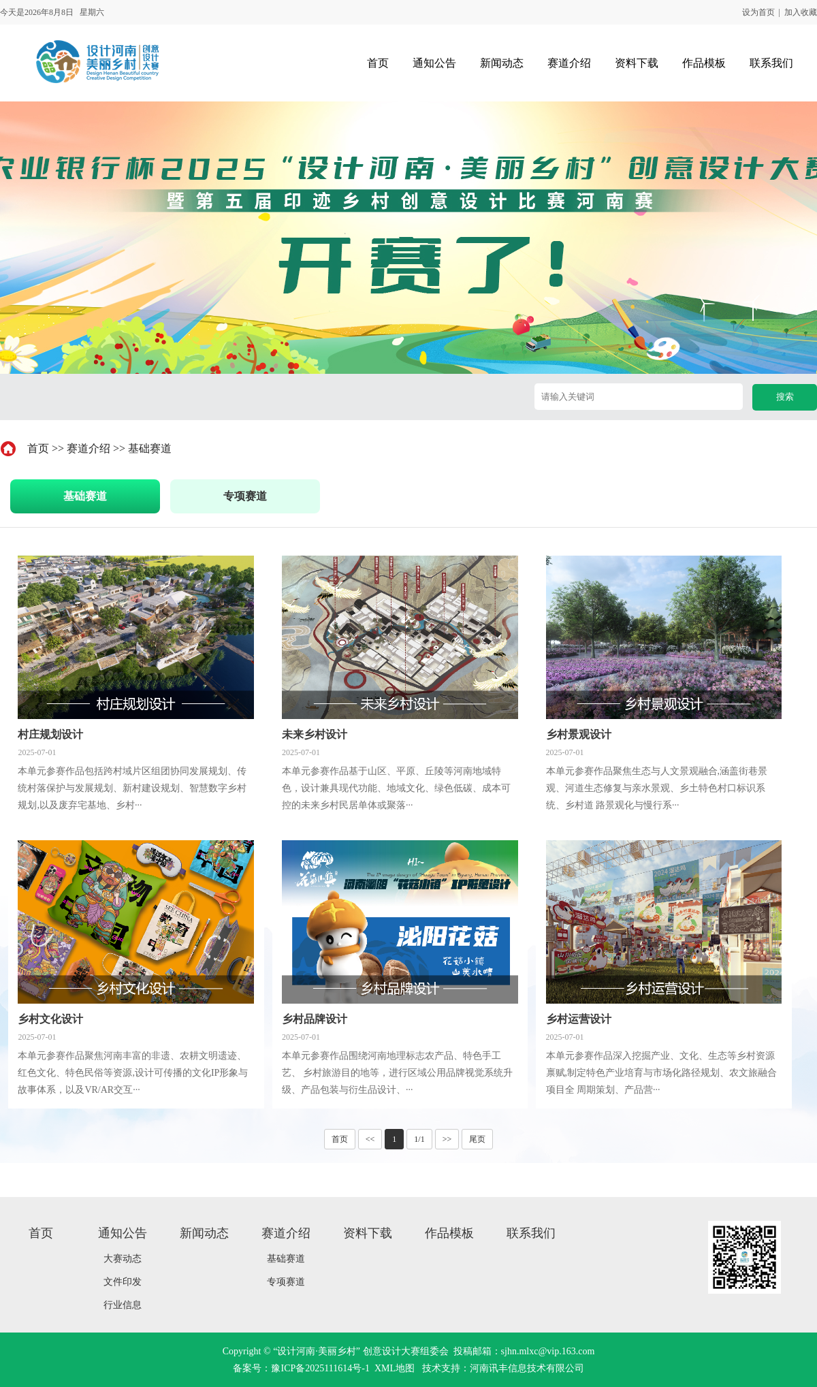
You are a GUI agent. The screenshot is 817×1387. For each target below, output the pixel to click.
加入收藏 (800, 12)
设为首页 (758, 12)
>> (447, 1139)
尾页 (477, 1139)
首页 (38, 448)
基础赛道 (150, 448)
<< (370, 1139)
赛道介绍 (88, 448)
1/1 (419, 1139)
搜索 (785, 397)
